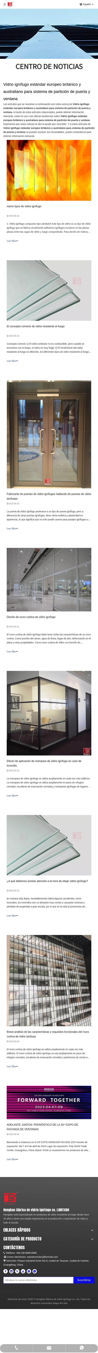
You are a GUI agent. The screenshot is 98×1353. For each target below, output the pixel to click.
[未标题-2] (7, 1194)
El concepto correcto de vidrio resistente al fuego (36, 326)
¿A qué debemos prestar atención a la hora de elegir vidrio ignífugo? (47, 881)
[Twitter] (17, 1318)
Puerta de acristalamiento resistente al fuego (26, 1275)
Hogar (6, 1226)
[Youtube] (23, 1318)
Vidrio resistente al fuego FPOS (19, 1267)
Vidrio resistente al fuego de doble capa (23, 1263)
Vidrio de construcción (14, 1287)
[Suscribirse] (88, 1325)
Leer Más (12, 241)
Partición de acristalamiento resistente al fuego (27, 1279)
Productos (8, 1230)
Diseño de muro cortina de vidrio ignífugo (31, 617)
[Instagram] (29, 1318)
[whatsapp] (34, 1318)
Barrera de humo (12, 1283)
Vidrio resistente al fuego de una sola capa (25, 1259)
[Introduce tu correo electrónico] (43, 1325)
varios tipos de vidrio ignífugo (24, 206)
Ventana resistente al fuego (17, 1271)
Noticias (7, 1242)
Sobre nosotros (11, 1238)
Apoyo (6, 1246)
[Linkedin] (11, 1318)
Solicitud (7, 1234)
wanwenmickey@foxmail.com (42, 1303)
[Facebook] (5, 1318)
